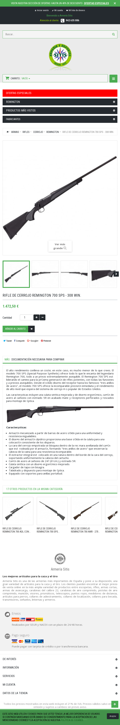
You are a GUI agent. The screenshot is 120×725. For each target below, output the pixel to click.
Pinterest (46, 341)
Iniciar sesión (42, 10)
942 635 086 (72, 20)
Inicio (7, 131)
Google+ (33, 341)
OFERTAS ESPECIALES (18, 93)
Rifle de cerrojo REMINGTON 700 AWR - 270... (85, 530)
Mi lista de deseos (75, 10)
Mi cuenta (57, 10)
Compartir (19, 341)
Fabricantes (13, 119)
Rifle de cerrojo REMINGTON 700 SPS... (48, 530)
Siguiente (116, 274)
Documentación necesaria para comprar (37, 359)
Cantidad (7, 317)
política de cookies (72, 720)
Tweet (7, 341)
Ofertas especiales (96, 3)
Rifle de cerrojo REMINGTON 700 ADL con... (17, 530)
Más (7, 359)
